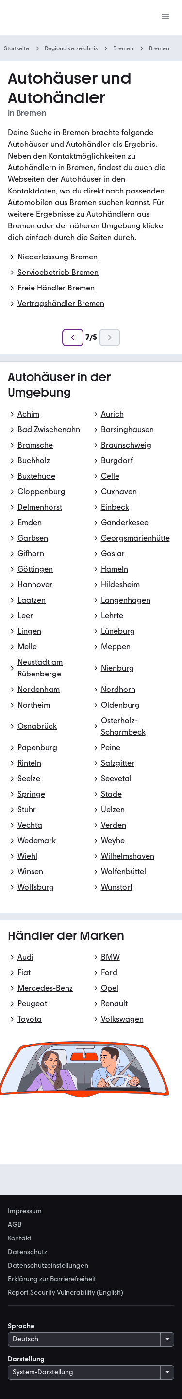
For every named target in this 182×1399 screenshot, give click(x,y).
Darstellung (26, 1359)
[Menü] (165, 17)
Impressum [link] (25, 1211)
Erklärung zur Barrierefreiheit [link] (52, 1279)
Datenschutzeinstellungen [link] (48, 1266)
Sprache (21, 1326)
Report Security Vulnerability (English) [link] (65, 1293)
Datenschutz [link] (27, 1252)
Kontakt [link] (20, 1238)
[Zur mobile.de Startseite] (49, 18)
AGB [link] (14, 1225)
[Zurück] (72, 337)
